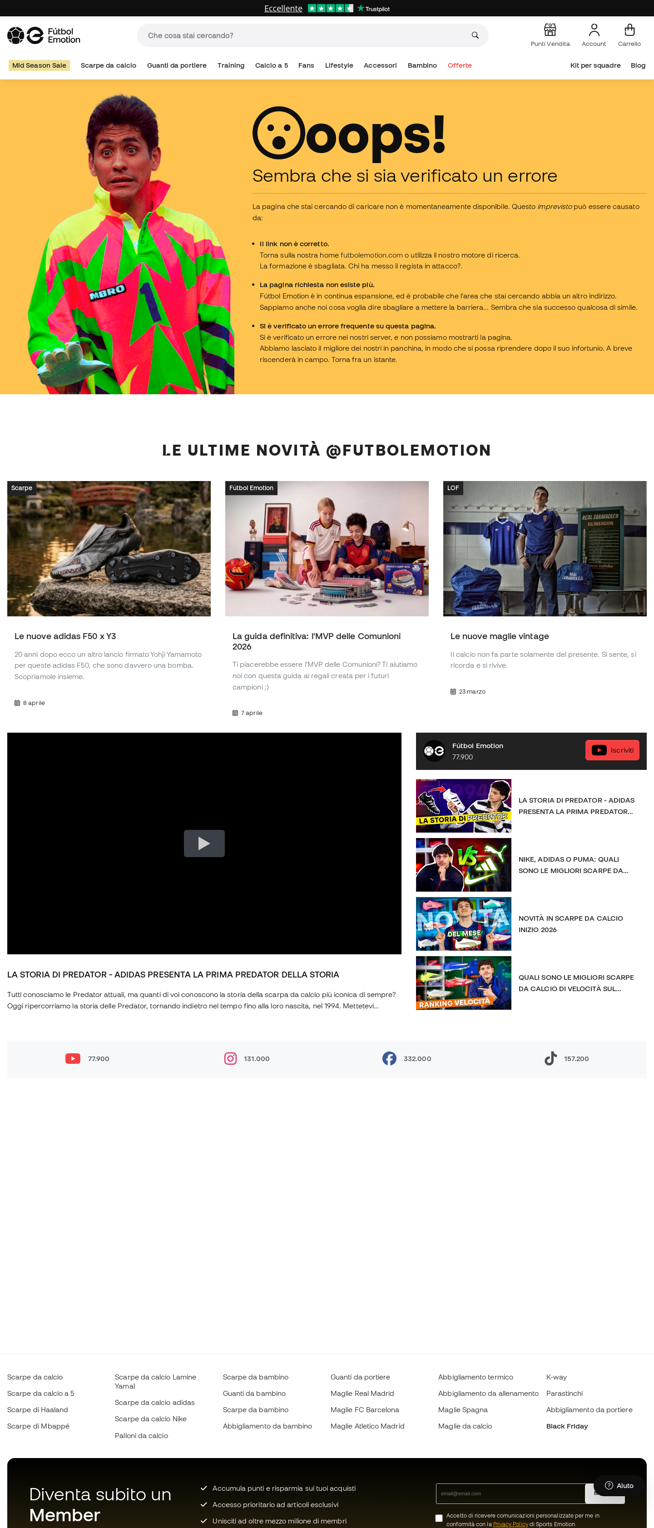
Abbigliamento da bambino (267, 1426)
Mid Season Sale (39, 65)
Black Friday (567, 1426)
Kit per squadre (595, 65)
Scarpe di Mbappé (38, 1426)
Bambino (422, 65)
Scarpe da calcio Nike (151, 1418)
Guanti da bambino (254, 1393)
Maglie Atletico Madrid (368, 1426)
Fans (306, 65)
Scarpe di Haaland (37, 1409)
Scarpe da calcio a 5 (40, 1393)
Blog (638, 65)
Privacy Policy (510, 1524)
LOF (453, 487)
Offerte (460, 65)
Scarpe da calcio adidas (155, 1402)
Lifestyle (339, 65)
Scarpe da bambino (255, 1377)
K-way (556, 1377)
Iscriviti (612, 750)
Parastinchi (564, 1393)
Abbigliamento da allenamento (488, 1393)
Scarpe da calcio (108, 65)
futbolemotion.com (372, 255)
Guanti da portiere (177, 65)
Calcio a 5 (271, 65)
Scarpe (21, 487)
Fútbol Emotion (251, 487)
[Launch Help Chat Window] (619, 1485)
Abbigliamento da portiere (589, 1409)
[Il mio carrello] (629, 35)
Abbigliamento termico (475, 1377)
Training (231, 65)
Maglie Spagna (463, 1409)
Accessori (380, 65)
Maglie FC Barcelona (365, 1409)
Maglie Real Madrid (362, 1393)
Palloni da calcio (141, 1435)
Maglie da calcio (465, 1426)
